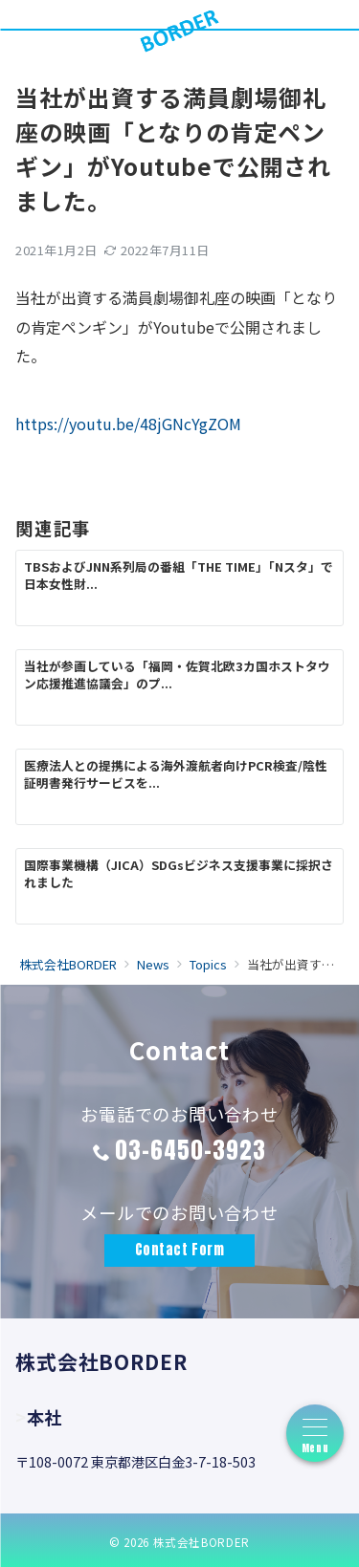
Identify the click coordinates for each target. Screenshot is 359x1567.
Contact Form (180, 1249)
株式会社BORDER (201, 1542)
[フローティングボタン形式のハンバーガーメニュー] (315, 1433)
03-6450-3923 (190, 1150)
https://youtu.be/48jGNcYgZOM (128, 423)
